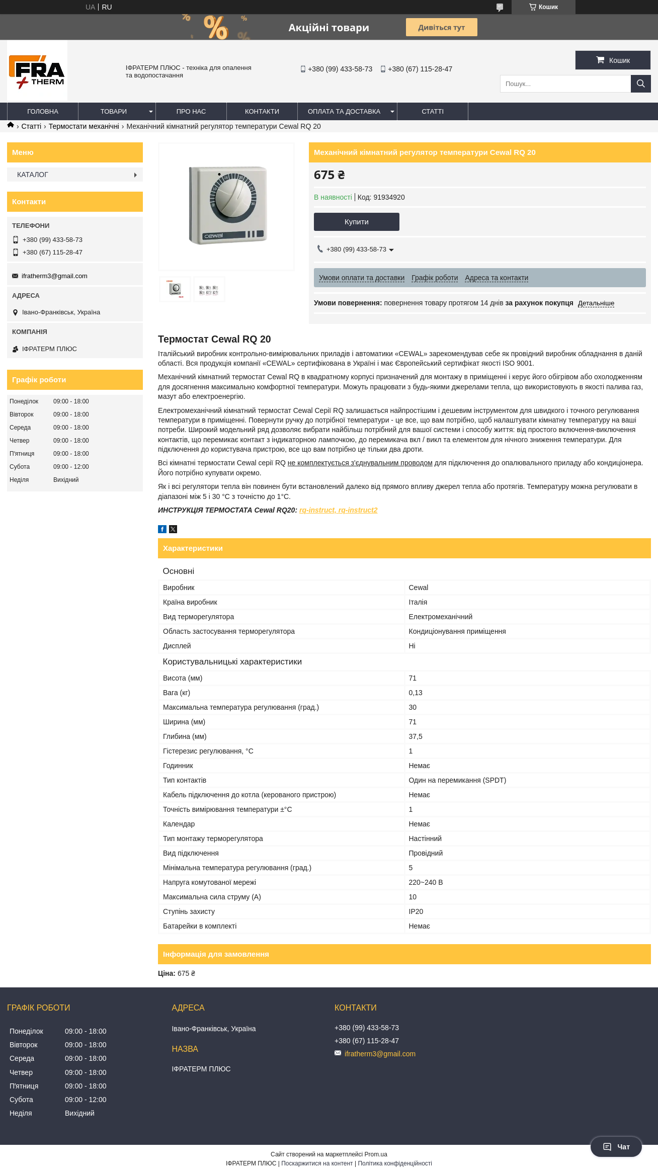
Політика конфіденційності (395, 1163)
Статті (433, 111)
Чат (616, 1146)
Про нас (191, 111)
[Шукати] (641, 84)
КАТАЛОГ (32, 175)
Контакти (262, 111)
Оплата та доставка (344, 111)
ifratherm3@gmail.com (55, 276)
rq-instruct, (318, 510)
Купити (357, 221)
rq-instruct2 (358, 510)
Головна (42, 111)
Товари (114, 111)
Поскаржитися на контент (317, 1163)
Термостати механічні (84, 126)
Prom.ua (376, 1154)
